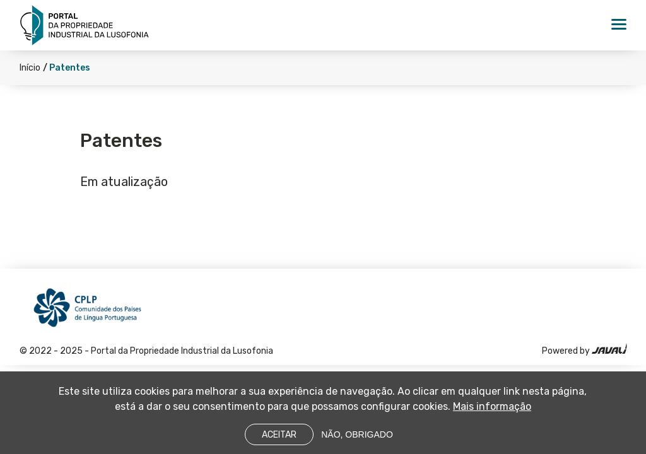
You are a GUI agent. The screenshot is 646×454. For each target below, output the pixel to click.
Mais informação (492, 411)
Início (30, 67)
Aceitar (279, 439)
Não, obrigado (357, 439)
